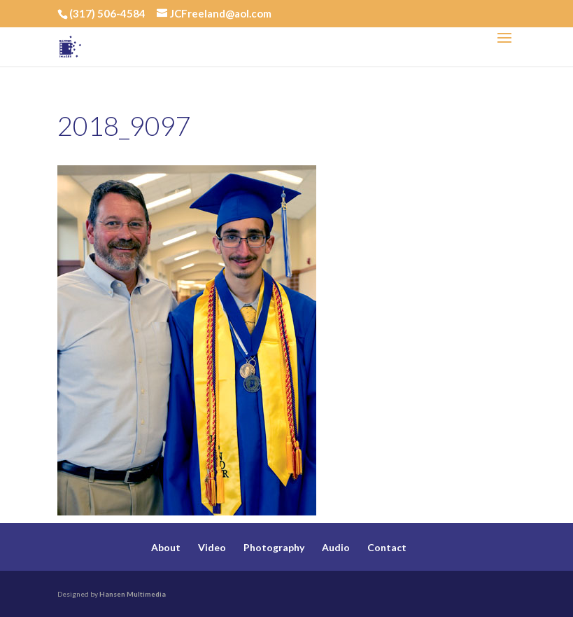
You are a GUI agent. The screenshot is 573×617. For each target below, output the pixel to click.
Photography (273, 547)
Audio (336, 547)
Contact (386, 547)
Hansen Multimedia (132, 594)
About (166, 547)
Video (212, 547)
